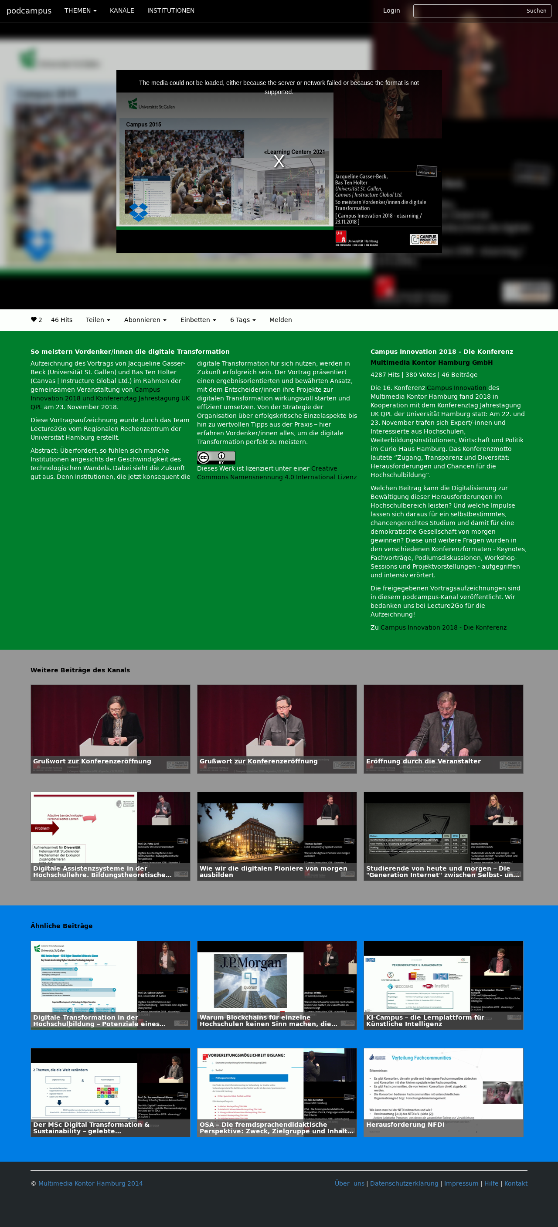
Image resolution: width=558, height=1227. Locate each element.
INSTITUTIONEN (170, 10)
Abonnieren (145, 320)
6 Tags (243, 320)
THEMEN (81, 10)
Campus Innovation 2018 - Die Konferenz (444, 627)
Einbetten (198, 320)
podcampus (29, 11)
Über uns (349, 1183)
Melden (280, 320)
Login (391, 10)
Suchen (537, 11)
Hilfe (491, 1183)
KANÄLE (122, 10)
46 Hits (61, 320)
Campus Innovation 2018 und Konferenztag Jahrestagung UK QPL (110, 398)
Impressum (461, 1183)
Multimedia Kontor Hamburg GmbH (432, 362)
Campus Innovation (457, 388)
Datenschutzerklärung (404, 1183)
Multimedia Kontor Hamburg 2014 (90, 1183)
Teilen (98, 320)
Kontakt (515, 1183)
